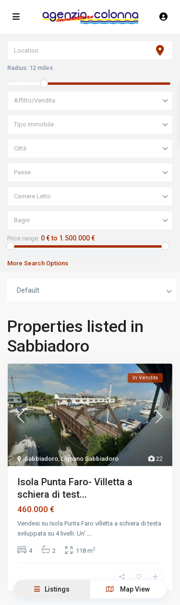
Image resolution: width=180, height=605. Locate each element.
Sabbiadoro (41, 458)
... (89, 533)
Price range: (23, 238)
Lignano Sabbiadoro (90, 458)
